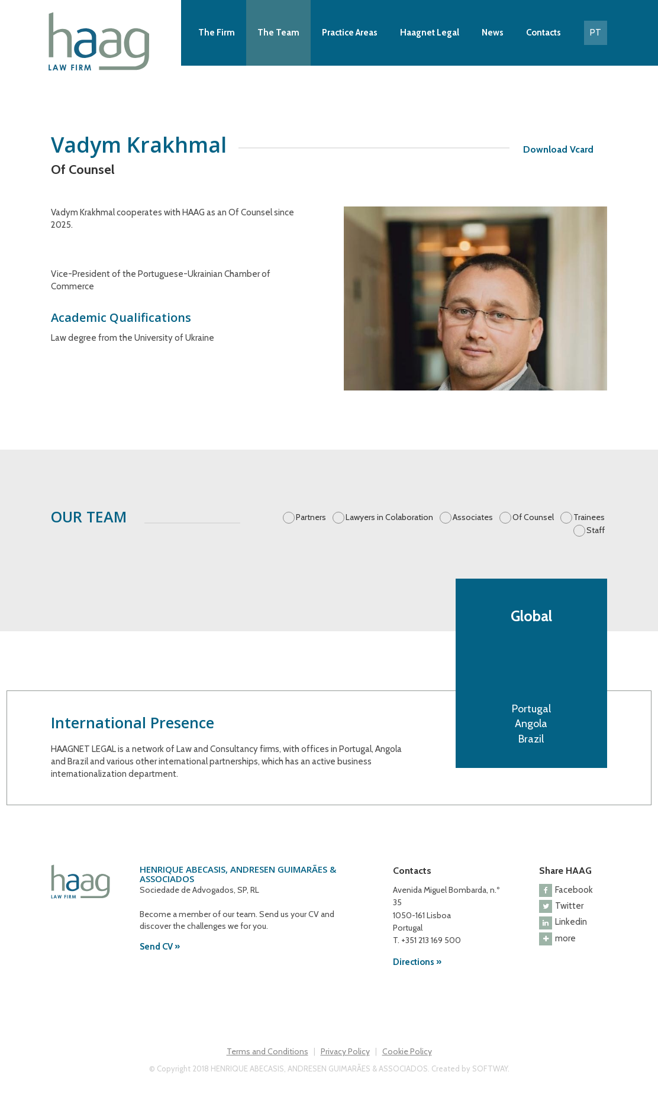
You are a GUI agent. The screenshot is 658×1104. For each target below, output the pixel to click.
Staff (595, 530)
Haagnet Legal (429, 32)
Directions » (417, 962)
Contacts (543, 32)
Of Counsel (533, 517)
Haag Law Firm (101, 41)
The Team (278, 32)
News (493, 32)
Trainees (589, 517)
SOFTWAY (490, 1068)
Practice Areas (350, 32)
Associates (473, 517)
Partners (311, 517)
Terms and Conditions (267, 1051)
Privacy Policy (345, 1051)
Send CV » (160, 946)
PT (595, 32)
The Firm (216, 32)
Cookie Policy (407, 1051)
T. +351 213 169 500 (427, 940)
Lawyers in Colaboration (389, 517)
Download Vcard (558, 149)
